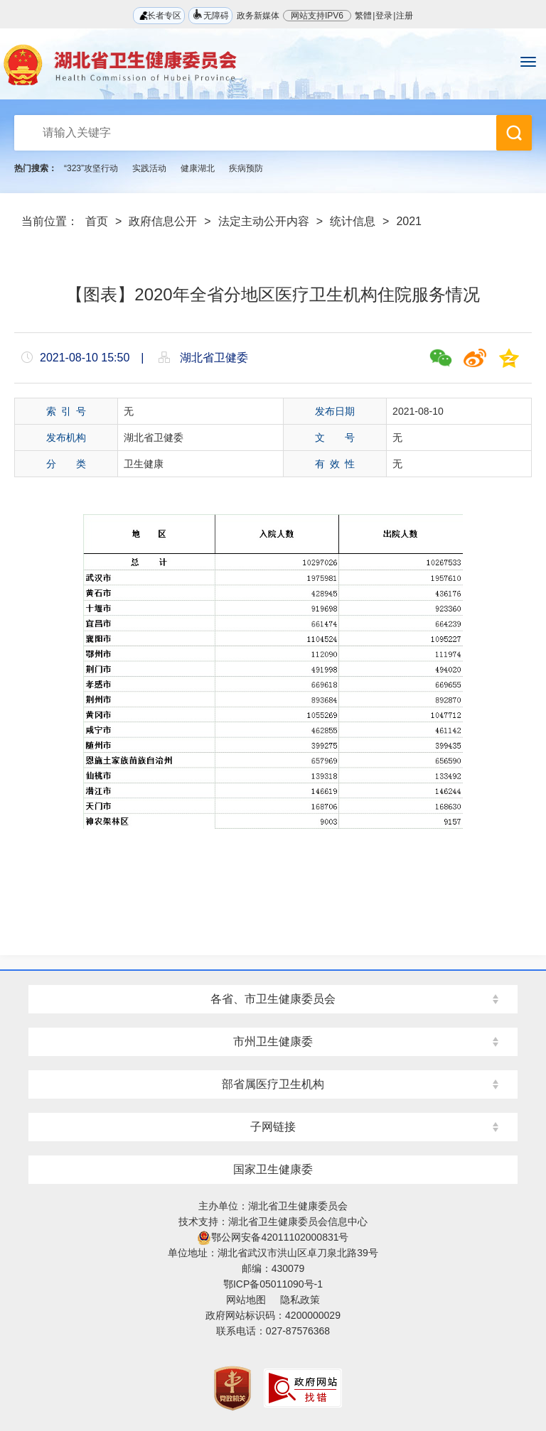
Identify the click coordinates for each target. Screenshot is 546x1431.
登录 (383, 16)
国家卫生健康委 (273, 1169)
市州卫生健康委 (273, 1041)
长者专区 (158, 15)
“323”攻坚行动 (91, 168)
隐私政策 (300, 1299)
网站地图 (246, 1299)
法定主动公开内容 (263, 221)
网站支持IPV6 (317, 16)
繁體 (363, 16)
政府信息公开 (163, 221)
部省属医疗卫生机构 (273, 1084)
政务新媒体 (258, 16)
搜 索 (514, 133)
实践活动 (149, 168)
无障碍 (210, 15)
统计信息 (352, 221)
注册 (404, 16)
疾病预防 (246, 168)
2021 (409, 221)
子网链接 (273, 1127)
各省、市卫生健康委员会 (273, 999)
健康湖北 (198, 168)
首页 (96, 221)
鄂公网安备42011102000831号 (272, 1237)
